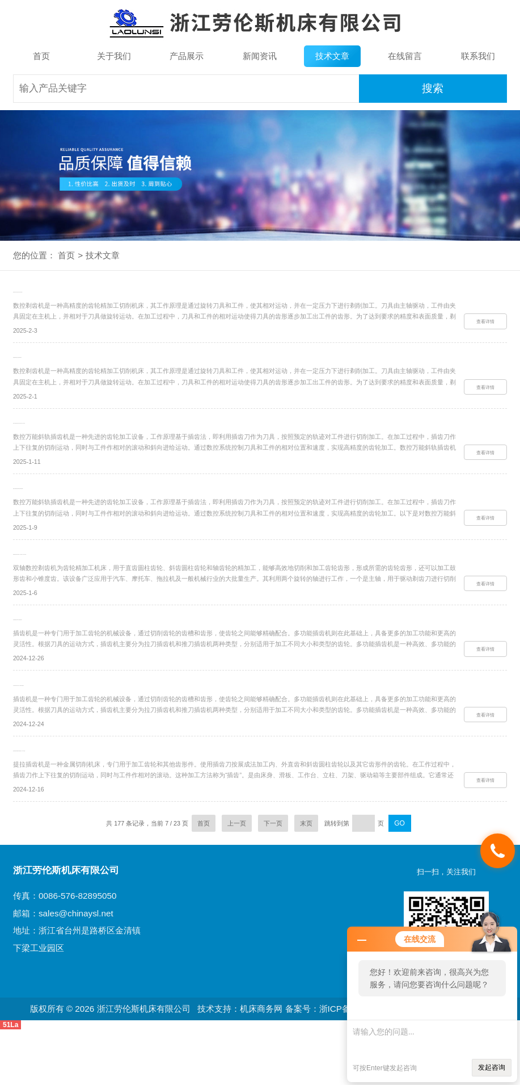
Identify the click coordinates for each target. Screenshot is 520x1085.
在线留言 (405, 56)
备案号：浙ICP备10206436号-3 (345, 1065)
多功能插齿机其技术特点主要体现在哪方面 (83, 731)
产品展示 (187, 56)
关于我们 (114, 56)
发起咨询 (491, 1067)
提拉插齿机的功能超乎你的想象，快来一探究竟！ (94, 803)
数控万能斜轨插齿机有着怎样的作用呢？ (79, 513)
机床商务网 (261, 1065)
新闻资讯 (260, 56)
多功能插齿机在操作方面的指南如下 (72, 658)
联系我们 (478, 56)
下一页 (273, 879)
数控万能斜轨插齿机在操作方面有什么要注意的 (90, 440)
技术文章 (332, 56)
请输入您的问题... (432, 1036)
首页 (41, 56)
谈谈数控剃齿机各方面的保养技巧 (68, 368)
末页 (306, 879)
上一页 (236, 879)
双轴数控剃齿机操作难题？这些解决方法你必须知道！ (101, 585)
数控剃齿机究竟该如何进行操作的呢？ (75, 295)
